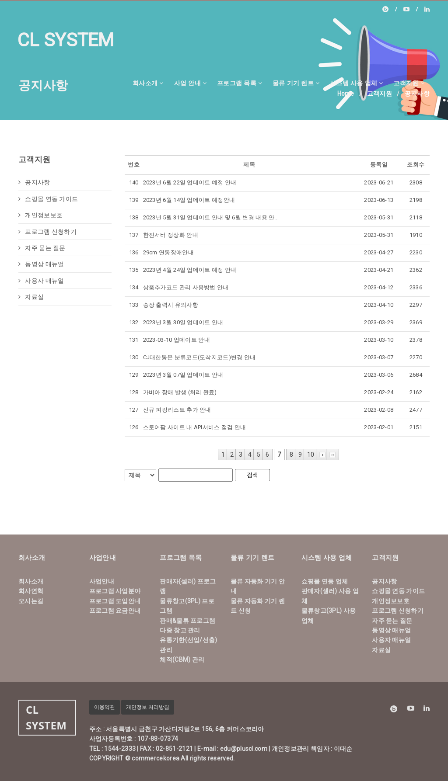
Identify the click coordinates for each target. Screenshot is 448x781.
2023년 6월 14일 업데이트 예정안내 (189, 200)
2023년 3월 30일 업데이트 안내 (183, 322)
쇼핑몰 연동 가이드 (48, 198)
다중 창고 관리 (180, 630)
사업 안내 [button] (190, 83)
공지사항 (34, 182)
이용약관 (104, 707)
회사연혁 (30, 590)
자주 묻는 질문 (42, 247)
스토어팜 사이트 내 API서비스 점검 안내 (194, 427)
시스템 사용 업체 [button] (356, 83)
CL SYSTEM (66, 40)
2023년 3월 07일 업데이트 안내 (183, 374)
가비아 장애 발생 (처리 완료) (180, 392)
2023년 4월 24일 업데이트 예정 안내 (190, 270)
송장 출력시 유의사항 (170, 305)
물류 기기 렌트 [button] (296, 83)
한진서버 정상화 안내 (170, 235)
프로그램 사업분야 (115, 590)
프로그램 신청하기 (47, 231)
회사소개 (30, 581)
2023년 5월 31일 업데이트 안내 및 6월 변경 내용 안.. (210, 217)
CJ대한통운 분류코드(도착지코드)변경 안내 (199, 357)
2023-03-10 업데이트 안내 (176, 340)
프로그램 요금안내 (115, 610)
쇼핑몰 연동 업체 (324, 581)
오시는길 (30, 600)
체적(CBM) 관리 (182, 659)
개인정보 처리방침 (147, 707)
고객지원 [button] (408, 83)
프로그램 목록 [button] (239, 83)
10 (311, 454)
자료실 (31, 296)
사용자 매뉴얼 (41, 280)
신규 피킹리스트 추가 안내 (177, 409)
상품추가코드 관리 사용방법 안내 (186, 287)
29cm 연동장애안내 (168, 252)
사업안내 (101, 581)
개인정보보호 (40, 215)
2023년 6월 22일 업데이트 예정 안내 (190, 182)
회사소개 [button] (148, 83)
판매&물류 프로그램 (187, 620)
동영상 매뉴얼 (41, 263)
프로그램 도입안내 (115, 600)
